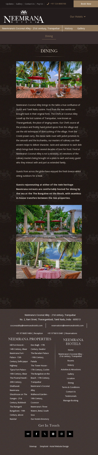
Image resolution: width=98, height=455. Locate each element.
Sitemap (33, 446)
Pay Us (40, 4)
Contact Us (30, 4)
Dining (49, 36)
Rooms (71, 361)
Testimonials (70, 396)
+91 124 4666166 (55, 4)
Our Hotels (77, 16)
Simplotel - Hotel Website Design (54, 446)
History (69, 28)
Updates (10, 4)
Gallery (19, 4)
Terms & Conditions (71, 387)
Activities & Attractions (71, 369)
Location (71, 378)
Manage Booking (70, 400)
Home (70, 350)
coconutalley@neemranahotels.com (26, 326)
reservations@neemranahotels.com (67, 326)
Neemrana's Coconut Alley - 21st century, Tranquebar (31, 28)
